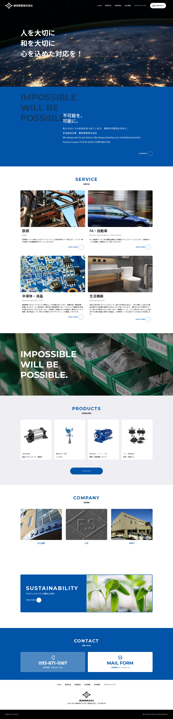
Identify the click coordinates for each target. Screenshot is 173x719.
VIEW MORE (73, 247)
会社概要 (128, 5)
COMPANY (143, 153)
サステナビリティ (140, 5)
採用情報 (97, 684)
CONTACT (159, 6)
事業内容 (108, 5)
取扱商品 (118, 5)
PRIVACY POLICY (12, 714)
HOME (99, 5)
